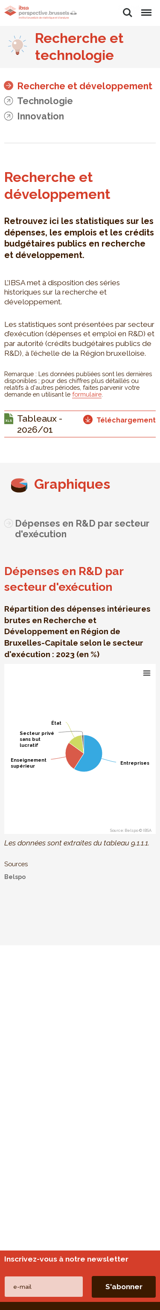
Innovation (40, 116)
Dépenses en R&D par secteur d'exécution (82, 528)
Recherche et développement (84, 86)
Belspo (15, 876)
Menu (146, 8)
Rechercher (127, 12)
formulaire (87, 394)
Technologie (45, 101)
